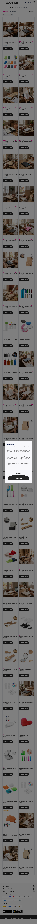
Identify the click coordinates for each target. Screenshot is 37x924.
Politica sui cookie (26, 463)
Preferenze (18, 473)
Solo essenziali (18, 468)
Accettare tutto (18, 478)
